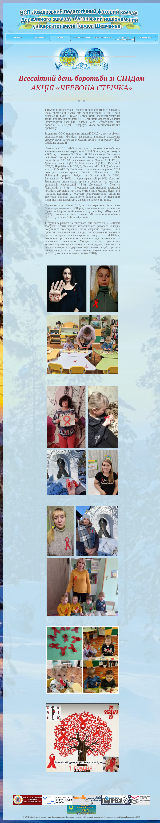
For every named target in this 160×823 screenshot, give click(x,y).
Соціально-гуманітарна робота (124, 38)
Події (60, 37)
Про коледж (39, 37)
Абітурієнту (145, 37)
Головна (17, 37)
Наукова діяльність (103, 37)
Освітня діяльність (82, 37)
